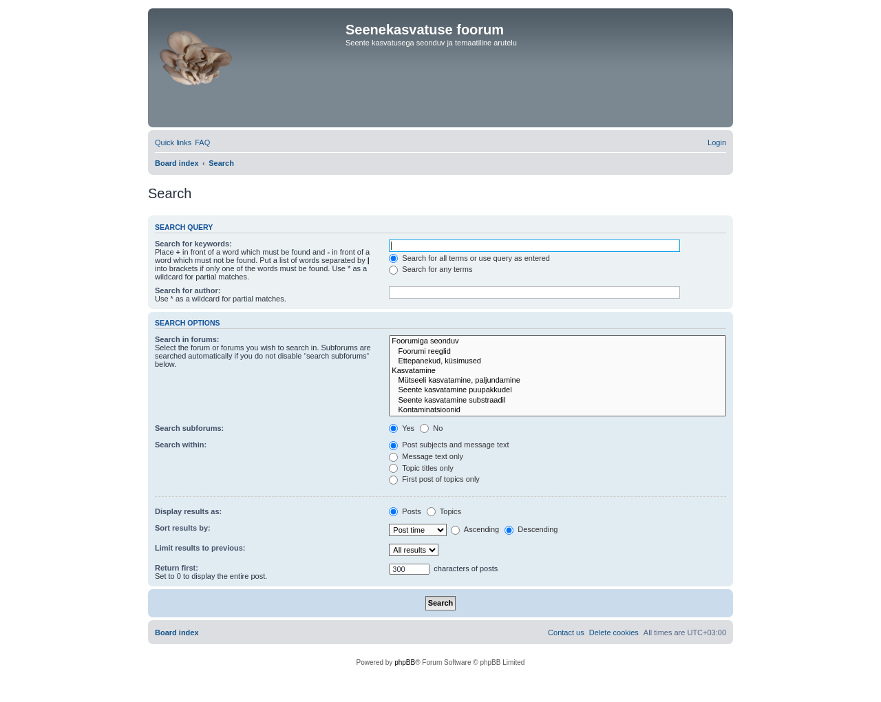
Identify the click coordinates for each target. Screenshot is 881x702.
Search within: (180, 444)
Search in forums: (187, 339)
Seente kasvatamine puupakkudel (557, 390)
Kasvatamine (557, 371)
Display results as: (188, 511)
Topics (444, 511)
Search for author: (187, 290)
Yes (401, 428)
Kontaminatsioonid (557, 410)
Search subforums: (189, 428)
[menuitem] (202, 142)
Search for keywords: (193, 244)
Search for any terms (430, 269)
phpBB (404, 662)
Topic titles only (421, 468)
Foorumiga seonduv (557, 341)
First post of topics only (434, 479)
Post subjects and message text (449, 444)
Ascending (475, 529)
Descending (531, 529)
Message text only (426, 456)
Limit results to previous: (200, 548)
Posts (405, 511)
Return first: (176, 568)
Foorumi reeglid (557, 352)
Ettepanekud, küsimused (557, 361)
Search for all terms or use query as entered (469, 258)
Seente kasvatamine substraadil (557, 400)
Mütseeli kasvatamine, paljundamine (557, 380)
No (431, 428)
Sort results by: (183, 528)
